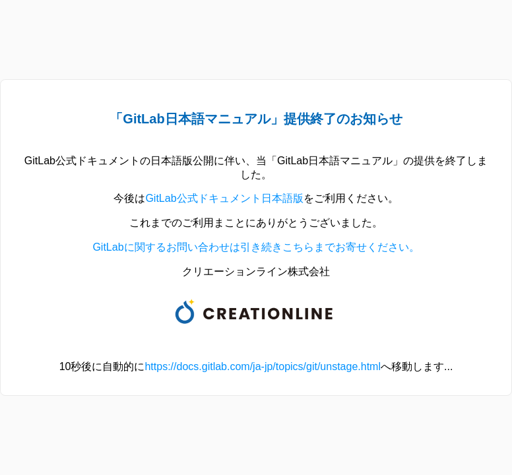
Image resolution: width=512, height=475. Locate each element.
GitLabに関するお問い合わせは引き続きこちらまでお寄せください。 (255, 247)
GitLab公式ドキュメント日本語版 (224, 198)
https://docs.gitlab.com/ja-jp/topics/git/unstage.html (262, 366)
